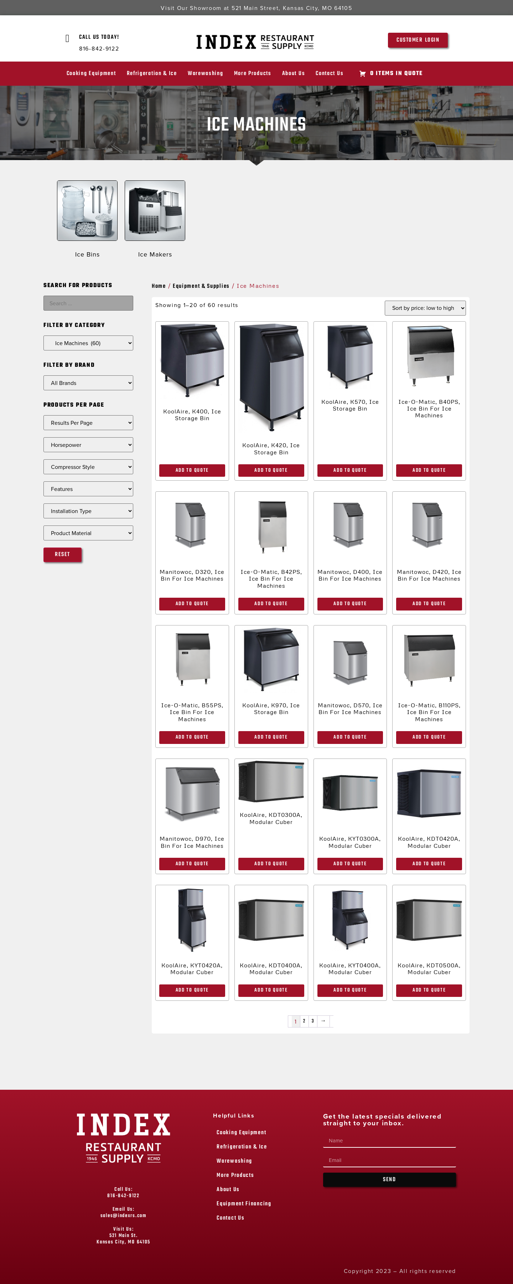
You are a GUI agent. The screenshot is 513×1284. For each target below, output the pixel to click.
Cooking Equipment (91, 73)
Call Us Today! (99, 37)
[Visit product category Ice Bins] (87, 220)
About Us (293, 73)
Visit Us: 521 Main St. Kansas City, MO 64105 (123, 1235)
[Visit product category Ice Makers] (155, 220)
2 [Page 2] (304, 1021)
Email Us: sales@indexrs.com (123, 1212)
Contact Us (329, 73)
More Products (252, 73)
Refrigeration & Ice (152, 73)
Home (159, 286)
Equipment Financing (244, 1204)
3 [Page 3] (313, 1021)
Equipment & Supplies (201, 286)
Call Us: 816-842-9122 (123, 1192)
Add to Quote (192, 470)
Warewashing (205, 73)
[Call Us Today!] (67, 38)
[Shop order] (425, 308)
